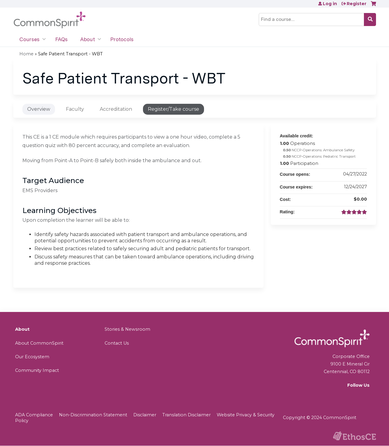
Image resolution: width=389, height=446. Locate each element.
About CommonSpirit (39, 343)
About (87, 39)
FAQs (61, 39)
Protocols (122, 39)
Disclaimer (144, 415)
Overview (38, 109)
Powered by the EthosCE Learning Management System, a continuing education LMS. (354, 435)
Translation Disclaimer (186, 415)
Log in (330, 4)
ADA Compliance (34, 415)
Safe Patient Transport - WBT (70, 54)
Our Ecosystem (32, 356)
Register (356, 4)
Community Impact (37, 370)
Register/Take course (173, 109)
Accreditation (116, 109)
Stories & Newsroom (127, 329)
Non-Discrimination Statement (93, 415)
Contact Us (117, 343)
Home (26, 54)
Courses (29, 39)
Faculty (75, 109)
